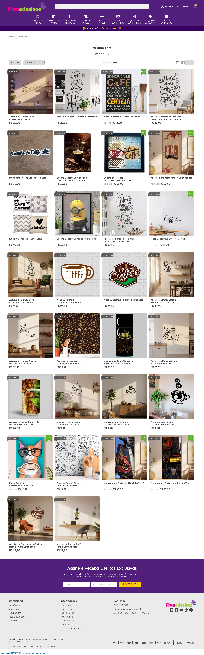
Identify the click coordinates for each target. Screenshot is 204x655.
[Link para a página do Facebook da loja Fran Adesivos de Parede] (176, 610)
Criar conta (66, 605)
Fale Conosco (67, 620)
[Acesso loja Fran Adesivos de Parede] (174, 6)
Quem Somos (14, 605)
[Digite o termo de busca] (98, 6)
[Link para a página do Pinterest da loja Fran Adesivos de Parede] (191, 610)
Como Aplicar (14, 609)
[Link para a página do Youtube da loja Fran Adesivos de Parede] (181, 610)
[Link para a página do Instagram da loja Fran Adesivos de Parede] (171, 610)
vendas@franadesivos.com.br (127, 609)
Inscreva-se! (129, 584)
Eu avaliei (12, 620)
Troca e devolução (17, 616)
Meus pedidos (14, 613)
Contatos (65, 624)
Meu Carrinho (67, 616)
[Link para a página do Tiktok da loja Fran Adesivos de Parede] (186, 610)
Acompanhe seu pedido (72, 628)
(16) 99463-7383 (120, 605)
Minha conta (66, 609)
